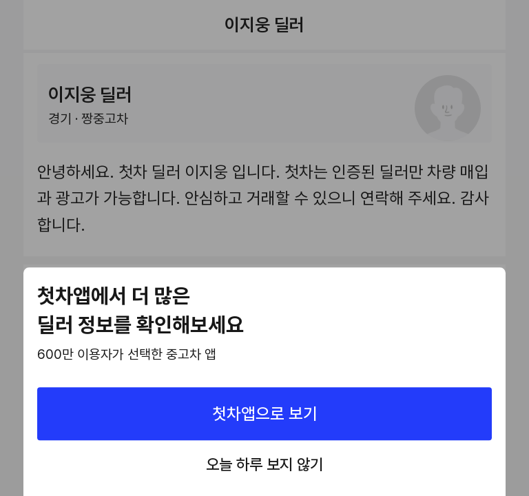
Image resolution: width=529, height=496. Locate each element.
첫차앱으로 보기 (265, 414)
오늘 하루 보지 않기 (264, 465)
